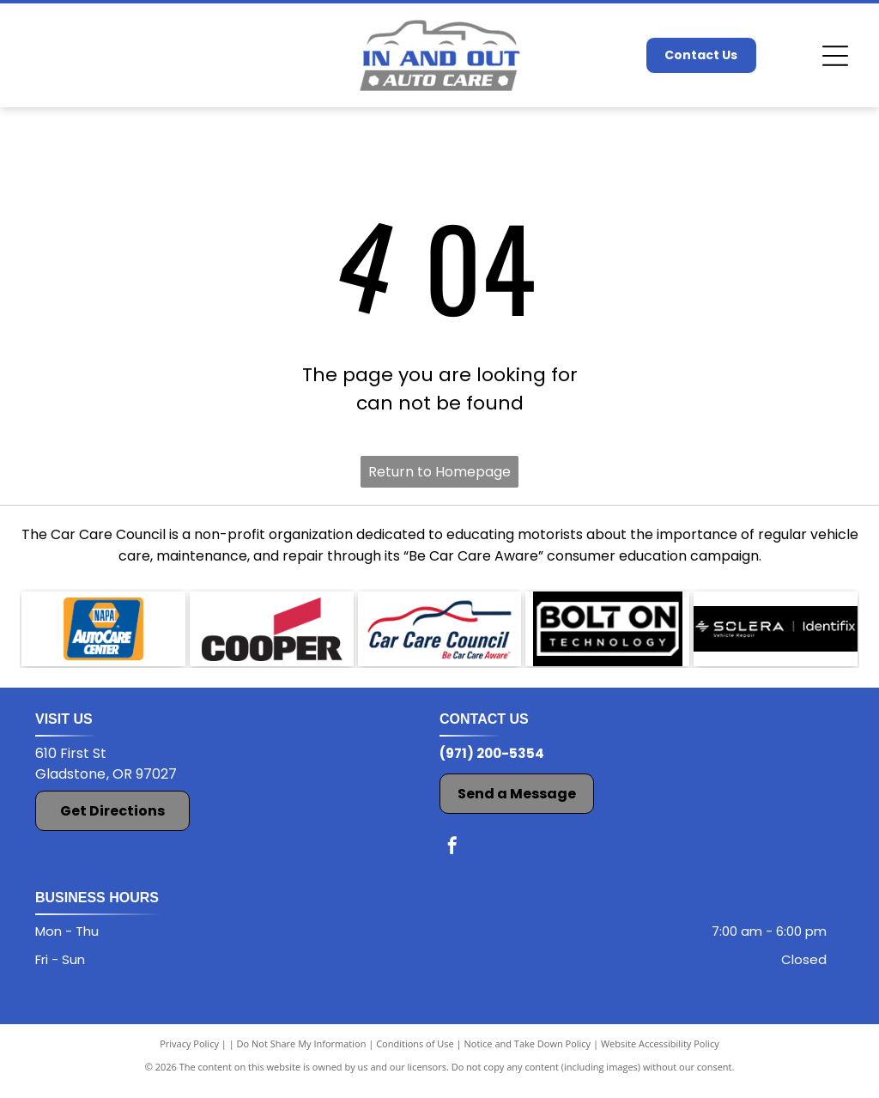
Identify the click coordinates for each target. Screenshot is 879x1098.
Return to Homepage (439, 472)
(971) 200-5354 (492, 764)
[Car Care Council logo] (440, 634)
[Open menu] (835, 56)
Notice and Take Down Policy (527, 1054)
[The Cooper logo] (272, 634)
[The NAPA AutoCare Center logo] (103, 634)
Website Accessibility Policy (660, 1054)
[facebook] (452, 859)
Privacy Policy (189, 1054)
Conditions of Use (415, 1054)
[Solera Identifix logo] (776, 634)
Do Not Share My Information (302, 1054)
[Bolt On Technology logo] (607, 634)
